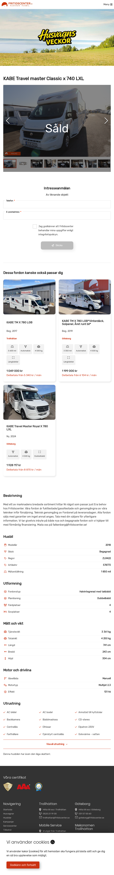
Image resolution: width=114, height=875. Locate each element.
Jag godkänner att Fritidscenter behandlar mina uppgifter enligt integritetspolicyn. (53, 230)
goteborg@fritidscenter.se (91, 817)
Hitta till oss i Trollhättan (54, 809)
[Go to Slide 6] (77, 163)
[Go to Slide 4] (50, 163)
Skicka (57, 245)
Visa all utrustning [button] (56, 744)
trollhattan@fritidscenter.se (56, 817)
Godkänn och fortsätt (23, 865)
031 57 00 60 (85, 813)
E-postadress (13, 212)
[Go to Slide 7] (90, 163)
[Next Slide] (106, 121)
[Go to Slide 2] (23, 163)
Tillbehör (7, 830)
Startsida (7, 809)
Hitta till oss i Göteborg (90, 809)
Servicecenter (10, 826)
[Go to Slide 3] (36, 163)
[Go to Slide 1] (9, 163)
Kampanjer (8, 822)
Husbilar (7, 817)
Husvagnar (8, 813)
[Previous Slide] (7, 121)
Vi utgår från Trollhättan (54, 831)
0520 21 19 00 (50, 813)
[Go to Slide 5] (63, 163)
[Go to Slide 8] (104, 163)
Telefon (10, 200)
